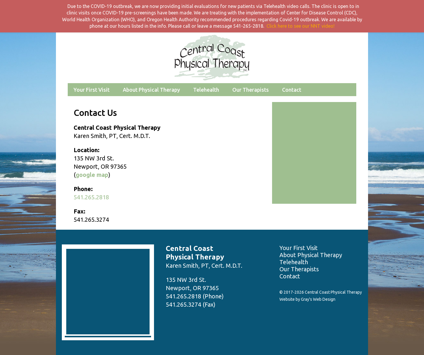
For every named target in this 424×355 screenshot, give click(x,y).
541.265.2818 (91, 197)
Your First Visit (92, 90)
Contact (291, 90)
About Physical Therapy (151, 90)
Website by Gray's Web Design (307, 299)
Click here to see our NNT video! (300, 26)
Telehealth (206, 90)
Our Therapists (250, 90)
